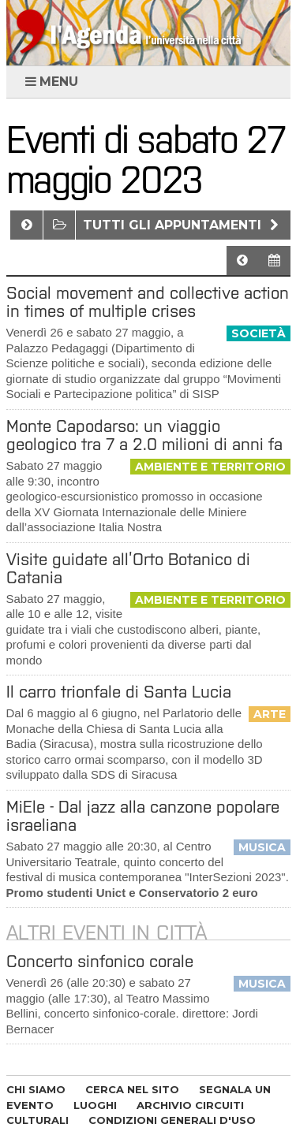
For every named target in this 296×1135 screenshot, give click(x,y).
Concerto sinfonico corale (99, 961)
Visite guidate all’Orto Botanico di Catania (128, 568)
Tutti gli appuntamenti (183, 225)
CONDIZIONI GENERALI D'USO (172, 1120)
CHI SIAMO (36, 1089)
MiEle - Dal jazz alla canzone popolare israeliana (142, 816)
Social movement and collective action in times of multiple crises (147, 302)
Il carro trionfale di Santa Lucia (118, 691)
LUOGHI (95, 1105)
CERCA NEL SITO (132, 1089)
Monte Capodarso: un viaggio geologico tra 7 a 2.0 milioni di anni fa (144, 435)
